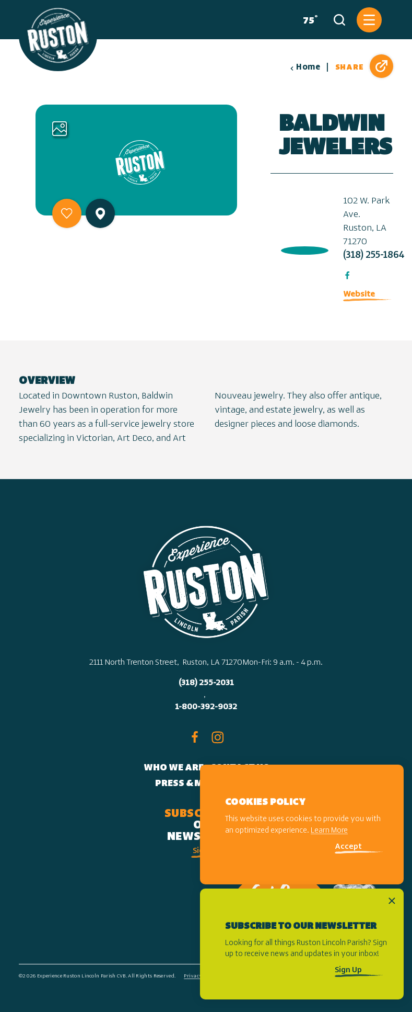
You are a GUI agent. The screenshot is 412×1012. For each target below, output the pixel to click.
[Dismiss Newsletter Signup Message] (392, 901)
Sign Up (348, 970)
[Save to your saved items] (67, 213)
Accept (348, 847)
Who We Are (174, 768)
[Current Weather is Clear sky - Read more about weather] (308, 20)
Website (359, 294)
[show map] (100, 214)
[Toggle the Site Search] (339, 20)
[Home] (58, 35)
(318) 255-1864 (374, 255)
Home (305, 67)
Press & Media (190, 784)
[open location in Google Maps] (302, 248)
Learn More (329, 831)
